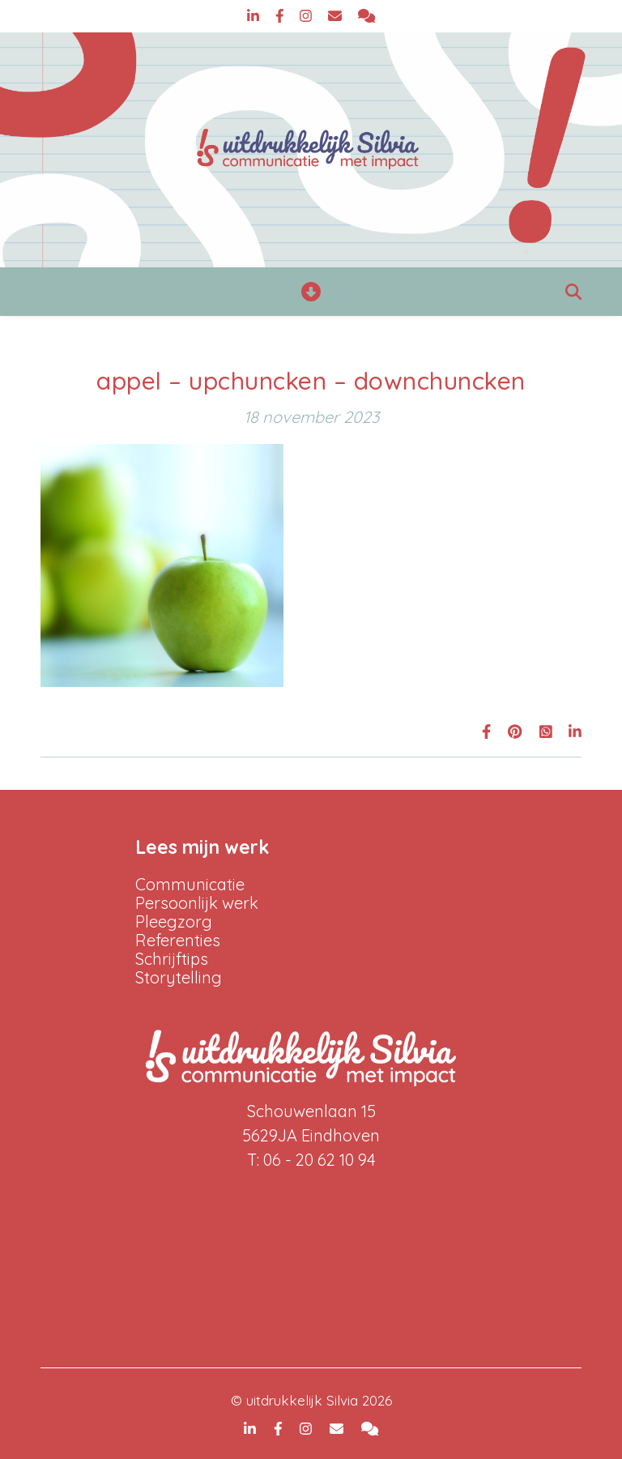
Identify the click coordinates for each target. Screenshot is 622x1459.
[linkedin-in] (255, 15)
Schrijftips (171, 959)
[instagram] (308, 15)
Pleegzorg (173, 921)
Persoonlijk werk (196, 903)
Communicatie (190, 884)
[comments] (366, 15)
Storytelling (178, 977)
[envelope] (337, 15)
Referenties (177, 940)
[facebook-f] (281, 15)
